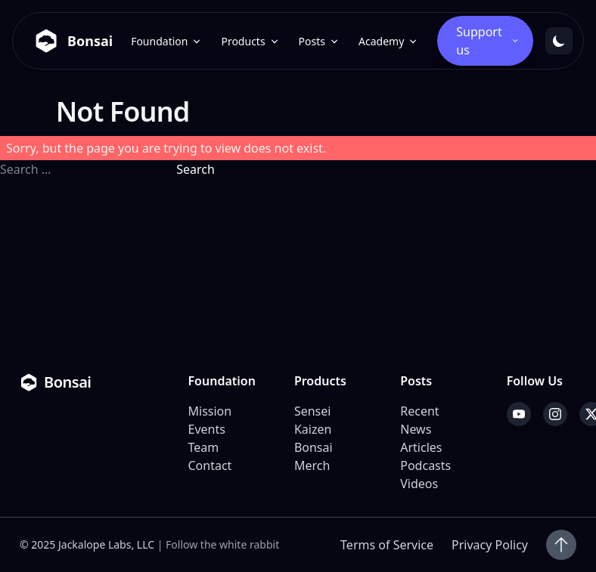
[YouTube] (519, 414)
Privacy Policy (490, 544)
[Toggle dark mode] (559, 40)
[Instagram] (555, 414)
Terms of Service (386, 544)
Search (195, 169)
